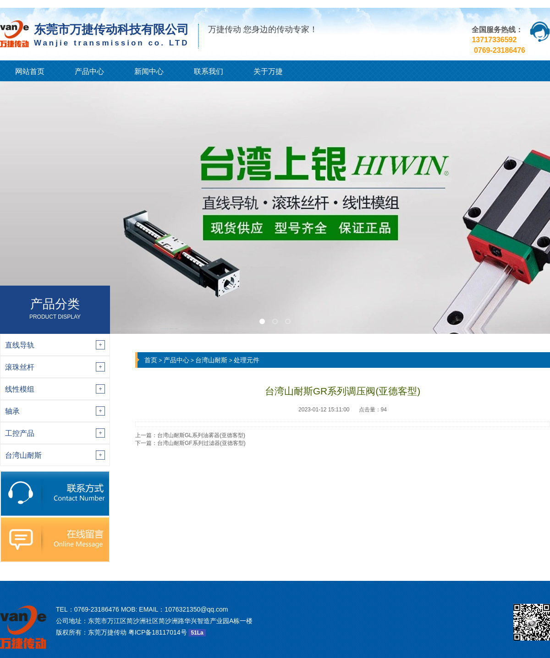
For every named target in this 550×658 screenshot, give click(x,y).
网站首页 (29, 71)
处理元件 (246, 360)
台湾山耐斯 (211, 360)
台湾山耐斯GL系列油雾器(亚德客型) (201, 435)
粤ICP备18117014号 (157, 632)
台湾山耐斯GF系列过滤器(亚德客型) (201, 443)
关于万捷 (268, 71)
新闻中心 (149, 71)
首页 (150, 360)
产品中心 (89, 71)
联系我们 (208, 71)
